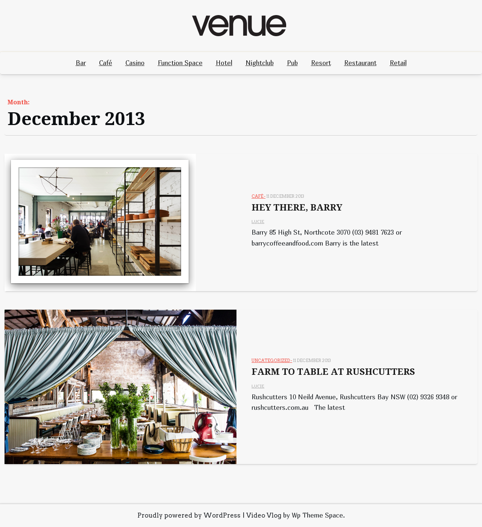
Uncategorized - (272, 360)
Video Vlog (263, 515)
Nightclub (260, 63)
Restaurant (360, 63)
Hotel (224, 63)
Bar (81, 63)
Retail (398, 63)
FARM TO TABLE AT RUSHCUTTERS (333, 371)
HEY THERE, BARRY (297, 207)
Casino (135, 63)
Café (105, 63)
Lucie (258, 221)
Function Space (180, 63)
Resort (321, 63)
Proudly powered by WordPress (189, 515)
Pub (292, 63)
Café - (258, 196)
